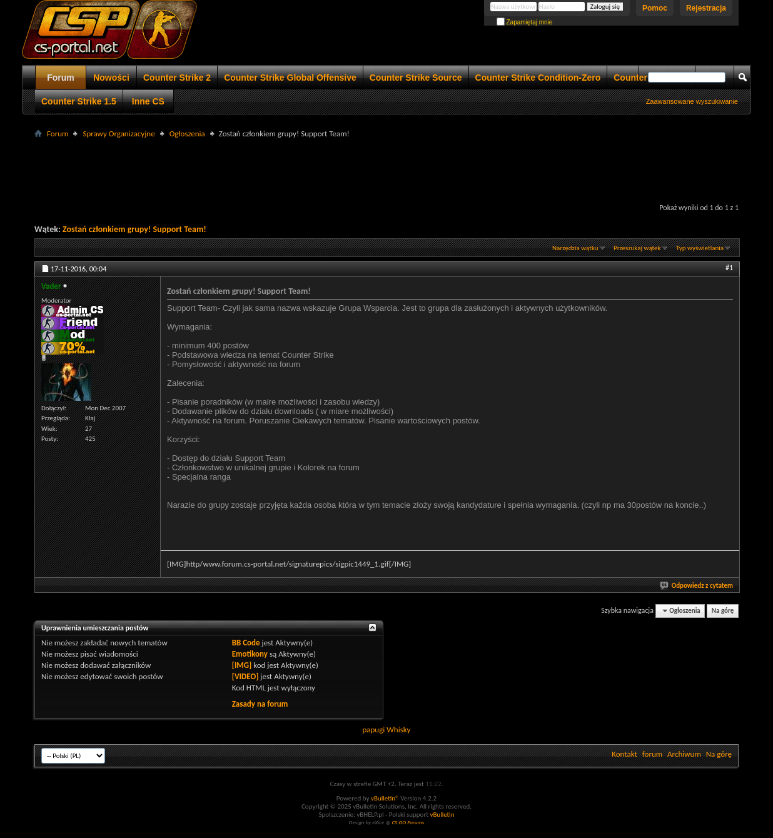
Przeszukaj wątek (637, 248)
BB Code (246, 642)
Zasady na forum (260, 704)
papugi (373, 729)
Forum (60, 78)
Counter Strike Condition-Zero (538, 78)
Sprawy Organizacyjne (118, 133)
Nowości (111, 78)
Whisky (398, 729)
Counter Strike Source (416, 78)
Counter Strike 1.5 (78, 101)
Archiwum (684, 754)
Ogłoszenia (187, 133)
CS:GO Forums (408, 822)
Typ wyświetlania (700, 248)
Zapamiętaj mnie (525, 22)
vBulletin (442, 814)
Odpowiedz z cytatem (697, 586)
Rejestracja (706, 8)
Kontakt (624, 754)
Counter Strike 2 (177, 78)
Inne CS (148, 101)
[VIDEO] (245, 676)
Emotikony (250, 654)
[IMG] (242, 665)
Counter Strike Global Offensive (290, 78)
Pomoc (654, 8)
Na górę (723, 611)
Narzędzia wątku (575, 248)
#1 (729, 267)
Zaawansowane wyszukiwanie (692, 101)
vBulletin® (385, 798)
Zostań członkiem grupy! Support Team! (134, 229)
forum (652, 754)
